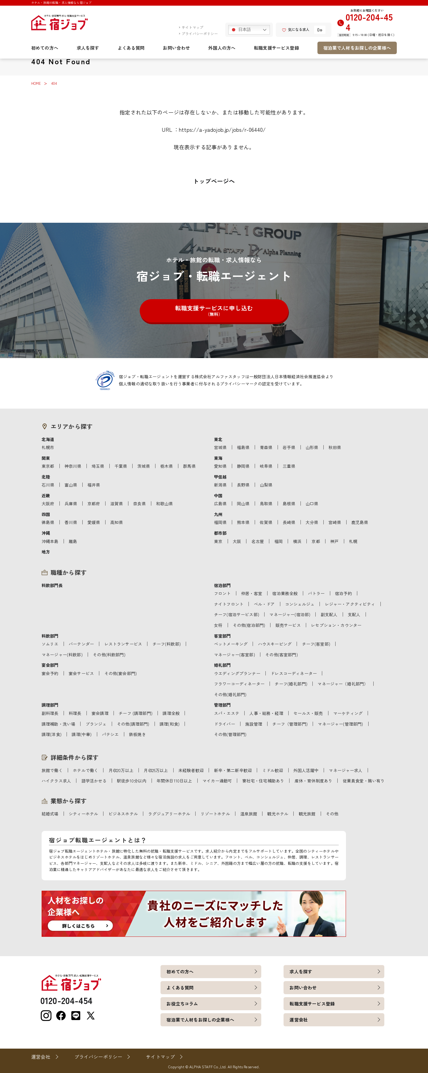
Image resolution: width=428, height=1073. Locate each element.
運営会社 (298, 1019)
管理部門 (222, 705)
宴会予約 (50, 673)
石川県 (48, 485)
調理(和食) (170, 724)
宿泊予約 (343, 593)
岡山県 (243, 503)
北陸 (46, 477)
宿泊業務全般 (285, 593)
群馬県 (189, 466)
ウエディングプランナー (237, 673)
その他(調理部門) (133, 724)
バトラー (316, 593)
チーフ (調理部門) (135, 713)
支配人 (354, 614)
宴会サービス (81, 673)
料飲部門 (50, 636)
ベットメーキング (231, 644)
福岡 (278, 541)
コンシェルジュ (299, 604)
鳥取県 (266, 503)
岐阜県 (266, 466)
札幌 (353, 541)
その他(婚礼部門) (230, 694)
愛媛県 (93, 522)
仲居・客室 (251, 593)
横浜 (297, 541)
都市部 (220, 533)
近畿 (46, 495)
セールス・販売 (308, 713)
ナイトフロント (228, 604)
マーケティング (348, 713)
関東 (46, 458)
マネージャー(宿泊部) (289, 614)
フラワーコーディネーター (239, 684)
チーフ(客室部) (316, 644)
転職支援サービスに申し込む (214, 310)
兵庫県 (70, 503)
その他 (332, 814)
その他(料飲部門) (109, 655)
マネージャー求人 (345, 770)
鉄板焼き (137, 734)
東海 (218, 458)
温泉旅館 (248, 814)
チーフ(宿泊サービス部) (236, 614)
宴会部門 (50, 665)
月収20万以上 (120, 770)
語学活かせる (94, 781)
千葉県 (120, 466)
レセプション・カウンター (336, 625)
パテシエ (110, 734)
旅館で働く (52, 770)
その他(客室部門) (281, 655)
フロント (222, 593)
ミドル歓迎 (272, 770)
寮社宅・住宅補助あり (263, 781)
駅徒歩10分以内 (131, 781)
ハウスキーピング (275, 644)
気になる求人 (296, 29)
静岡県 (243, 466)
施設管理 (253, 724)
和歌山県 (164, 503)
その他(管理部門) (230, 734)
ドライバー (224, 724)
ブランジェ (96, 724)
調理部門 (50, 705)
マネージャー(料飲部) (62, 655)
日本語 (240, 29)
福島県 (243, 447)
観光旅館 (307, 814)
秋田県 (334, 447)
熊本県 (243, 522)
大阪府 (48, 503)
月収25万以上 (156, 770)
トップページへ (214, 181)
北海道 (48, 439)
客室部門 (222, 636)
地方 (46, 552)
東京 (218, 541)
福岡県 (220, 522)
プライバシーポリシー (200, 33)
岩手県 (289, 447)
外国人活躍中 (306, 770)
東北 (218, 439)
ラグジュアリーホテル (169, 814)
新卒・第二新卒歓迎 (233, 770)
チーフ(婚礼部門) (291, 684)
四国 (46, 514)
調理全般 (171, 713)
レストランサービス (123, 644)
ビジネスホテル (123, 814)
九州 (218, 514)
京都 (315, 541)
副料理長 (50, 713)
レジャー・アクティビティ (350, 604)
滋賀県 (116, 503)
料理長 (75, 713)
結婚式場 (50, 814)
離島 (73, 541)
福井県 (93, 485)
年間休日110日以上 (174, 781)
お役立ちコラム (182, 1003)
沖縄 (46, 533)
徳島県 (48, 522)
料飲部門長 (52, 585)
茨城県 (143, 466)
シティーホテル (83, 814)
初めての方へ (44, 48)
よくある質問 (131, 48)
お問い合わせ (176, 48)
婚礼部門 (222, 665)
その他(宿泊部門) (249, 625)
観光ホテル (277, 814)
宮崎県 (334, 522)
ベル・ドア (264, 604)
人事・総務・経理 (266, 713)
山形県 (312, 447)
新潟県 (220, 485)
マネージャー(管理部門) (340, 724)
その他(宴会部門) (120, 673)
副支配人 (329, 614)
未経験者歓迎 (191, 770)
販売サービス (288, 625)
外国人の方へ (221, 48)
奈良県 (139, 503)
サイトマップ (192, 27)
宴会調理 (100, 713)
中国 (218, 495)
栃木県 (166, 466)
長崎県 (289, 522)
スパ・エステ (226, 713)
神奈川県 (72, 466)
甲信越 (220, 477)
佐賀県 (266, 522)
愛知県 (220, 466)
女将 (218, 625)
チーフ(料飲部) (166, 644)
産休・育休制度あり (313, 781)
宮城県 (220, 447)
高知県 (116, 522)
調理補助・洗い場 (58, 724)
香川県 (70, 522)
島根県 (289, 503)
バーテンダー (81, 644)
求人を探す (88, 48)
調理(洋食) (52, 734)
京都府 (93, 503)
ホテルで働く (85, 770)
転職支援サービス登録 (276, 48)
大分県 (312, 522)
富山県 (70, 485)
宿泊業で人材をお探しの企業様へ (357, 48)
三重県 (289, 466)
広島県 (220, 503)
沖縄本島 (50, 541)
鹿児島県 (359, 522)
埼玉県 (98, 466)
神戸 (334, 541)
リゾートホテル (215, 814)
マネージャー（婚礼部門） (342, 684)
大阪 (237, 541)
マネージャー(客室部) (234, 655)
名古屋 (257, 541)
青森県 (266, 447)
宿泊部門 (222, 585)
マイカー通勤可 (217, 781)
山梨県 (266, 485)
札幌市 (48, 447)
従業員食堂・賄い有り (364, 781)
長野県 (243, 485)
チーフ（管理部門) (289, 724)
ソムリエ (50, 644)
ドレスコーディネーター (293, 673)
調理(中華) (82, 734)
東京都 (48, 466)
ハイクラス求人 (56, 781)
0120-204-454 (369, 22)
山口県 (312, 503)
